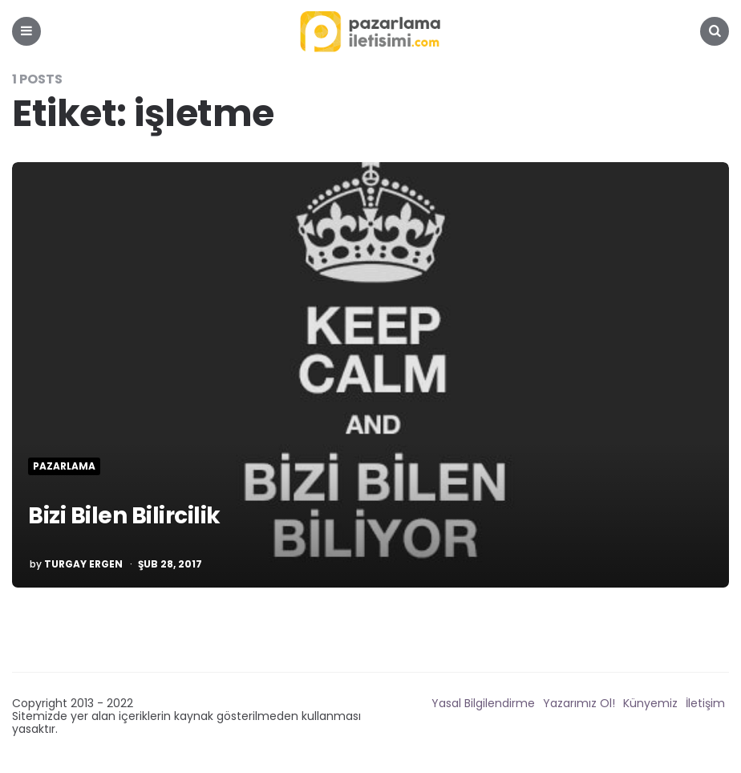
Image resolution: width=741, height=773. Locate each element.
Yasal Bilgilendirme (483, 703)
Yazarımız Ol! (579, 703)
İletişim (705, 703)
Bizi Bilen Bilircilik (124, 515)
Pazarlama (64, 466)
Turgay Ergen (83, 564)
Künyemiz (650, 703)
